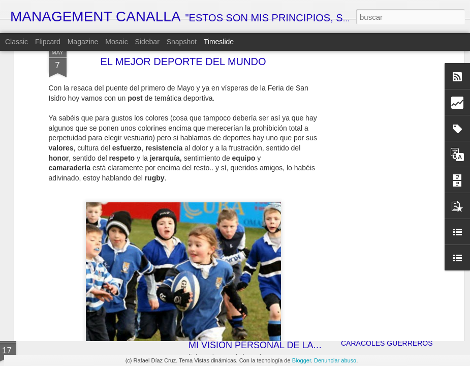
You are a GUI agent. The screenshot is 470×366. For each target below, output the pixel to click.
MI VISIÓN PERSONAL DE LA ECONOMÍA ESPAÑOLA (302, 345)
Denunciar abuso (335, 360)
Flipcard (47, 42)
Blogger (301, 360)
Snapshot (182, 42)
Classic (16, 42)
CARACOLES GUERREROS (386, 343)
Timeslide (219, 42)
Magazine (83, 42)
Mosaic (116, 42)
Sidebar (147, 42)
